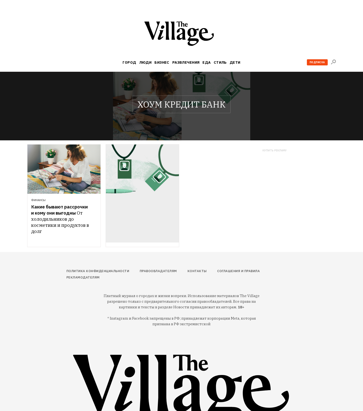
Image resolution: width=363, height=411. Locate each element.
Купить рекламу (275, 150)
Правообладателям (158, 271)
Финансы (38, 200)
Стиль (220, 62)
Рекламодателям (83, 277)
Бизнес (161, 62)
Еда (206, 62)
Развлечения (186, 62)
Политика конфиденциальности (97, 271)
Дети (235, 62)
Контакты (197, 271)
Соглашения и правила (238, 271)
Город (129, 62)
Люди (145, 62)
